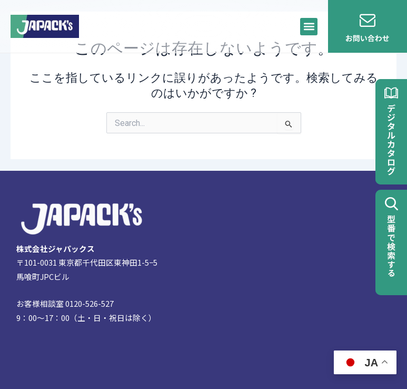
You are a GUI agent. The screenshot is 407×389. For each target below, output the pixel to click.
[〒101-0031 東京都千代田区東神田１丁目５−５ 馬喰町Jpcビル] (287, 280)
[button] (308, 26)
